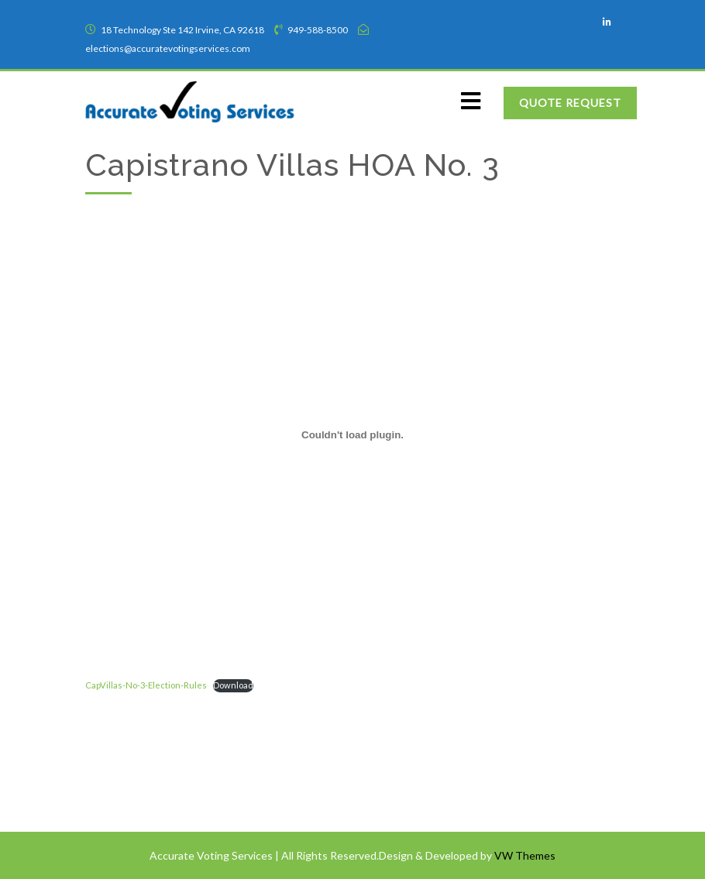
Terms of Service (133, 753)
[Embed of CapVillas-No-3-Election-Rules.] (352, 434)
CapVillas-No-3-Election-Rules (146, 685)
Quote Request (570, 102)
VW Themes (523, 855)
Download (233, 685)
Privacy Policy (127, 783)
